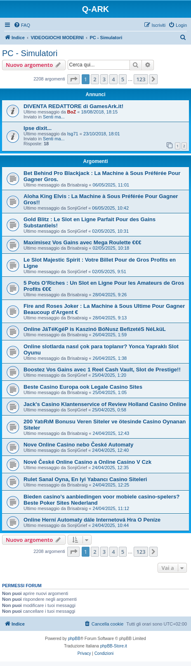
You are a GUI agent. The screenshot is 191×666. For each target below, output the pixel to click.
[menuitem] (22, 25)
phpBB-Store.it (113, 646)
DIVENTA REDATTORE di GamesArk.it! (73, 106)
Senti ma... (54, 116)
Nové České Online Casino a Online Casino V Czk (87, 462)
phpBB (74, 638)
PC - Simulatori (29, 53)
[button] (73, 79)
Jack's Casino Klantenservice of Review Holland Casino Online (105, 404)
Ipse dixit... (38, 128)
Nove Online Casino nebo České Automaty (78, 445)
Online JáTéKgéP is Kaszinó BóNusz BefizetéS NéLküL (95, 329)
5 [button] (122, 79)
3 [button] (104, 79)
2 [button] (94, 79)
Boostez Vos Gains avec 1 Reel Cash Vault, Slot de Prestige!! (102, 369)
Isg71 (72, 133)
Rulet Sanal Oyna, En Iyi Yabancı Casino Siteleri (85, 479)
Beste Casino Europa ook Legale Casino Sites (83, 387)
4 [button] (113, 79)
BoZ (71, 111)
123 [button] (140, 79)
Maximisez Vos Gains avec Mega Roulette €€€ (82, 242)
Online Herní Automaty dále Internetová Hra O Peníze (92, 520)
